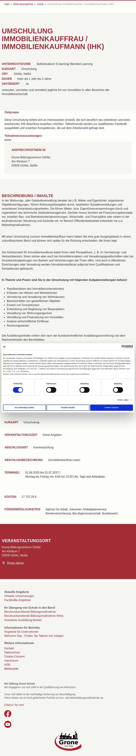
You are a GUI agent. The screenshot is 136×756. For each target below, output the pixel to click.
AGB (7, 664)
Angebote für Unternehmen (21, 631)
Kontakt (9, 648)
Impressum (75, 374)
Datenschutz (12, 652)
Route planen (15, 562)
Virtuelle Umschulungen (19, 596)
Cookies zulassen (112, 408)
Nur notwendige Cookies (24, 408)
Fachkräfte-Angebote (17, 600)
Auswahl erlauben (68, 408)
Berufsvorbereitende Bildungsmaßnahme (30, 611)
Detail (40, 4)
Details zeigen (123, 400)
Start (7, 4)
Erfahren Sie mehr (14, 704)
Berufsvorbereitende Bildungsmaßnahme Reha (33, 615)
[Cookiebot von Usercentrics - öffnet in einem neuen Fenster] (117, 346)
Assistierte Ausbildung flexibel (23, 620)
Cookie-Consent (14, 656)
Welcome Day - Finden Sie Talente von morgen (34, 635)
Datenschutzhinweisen (50, 374)
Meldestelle (11, 668)
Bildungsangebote (23, 4)
